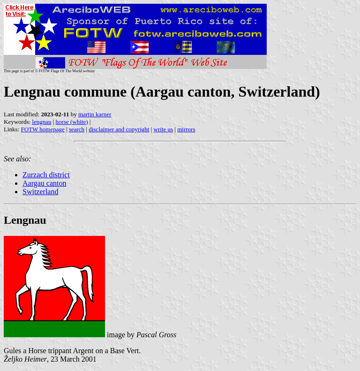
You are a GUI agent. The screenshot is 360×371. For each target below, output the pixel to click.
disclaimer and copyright (119, 129)
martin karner (94, 114)
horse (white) (72, 121)
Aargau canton (44, 183)
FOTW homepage (42, 129)
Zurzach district (46, 175)
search (76, 129)
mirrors (186, 129)
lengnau (41, 121)
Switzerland (40, 192)
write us (163, 129)
